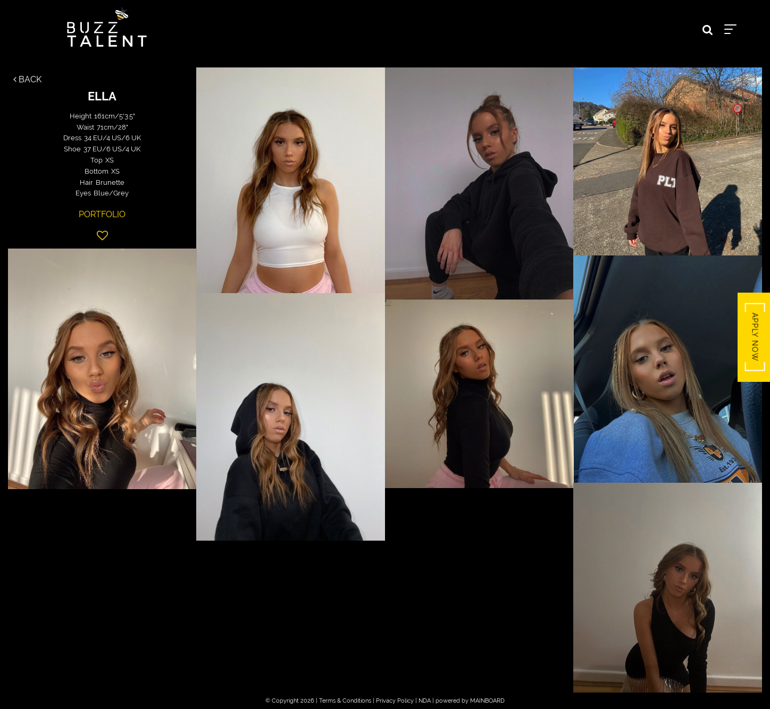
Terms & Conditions (345, 700)
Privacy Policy (395, 700)
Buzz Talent (107, 27)
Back (27, 79)
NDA (425, 700)
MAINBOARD (487, 700)
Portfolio (102, 214)
